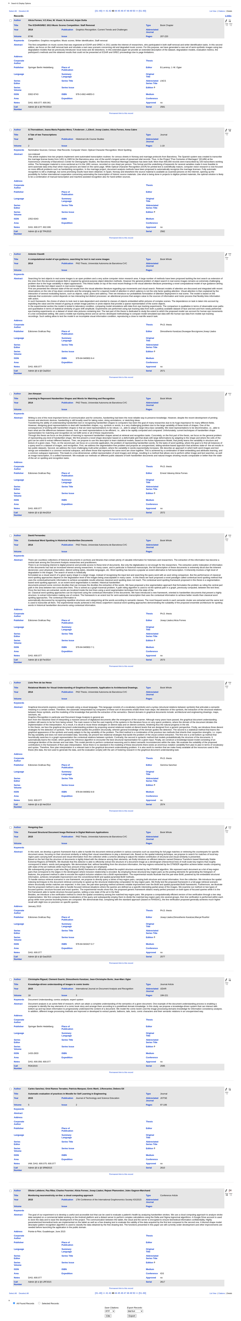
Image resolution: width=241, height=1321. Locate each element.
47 (125, 11)
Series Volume (17, 88)
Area (16, 98)
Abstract (18, 44)
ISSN (16, 94)
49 (131, 11)
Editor (149, 67)
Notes (17, 102)
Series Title (67, 81)
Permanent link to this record (121, 113)
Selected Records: (50, 1303)
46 (122, 11)
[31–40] (99, 11)
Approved (151, 102)
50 (134, 11)
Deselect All (24, 11)
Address (18, 56)
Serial (149, 107)
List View (213, 11)
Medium (150, 94)
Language (19, 74)
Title (16, 25)
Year (16, 29)
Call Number (18, 108)
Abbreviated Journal (152, 30)
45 (119, 11)
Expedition (67, 98)
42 (110, 11)
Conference (152, 98)
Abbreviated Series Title (152, 82)
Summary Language (67, 75)
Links (228, 16)
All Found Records (25, 1303)
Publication (67, 29)
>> (137, 11)
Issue (64, 36)
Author (17, 20)
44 (116, 11)
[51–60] (142, 11)
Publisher (19, 67)
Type (148, 25)
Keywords (19, 40)
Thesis (149, 60)
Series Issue (68, 87)
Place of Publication (67, 68)
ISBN (64, 94)
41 (107, 11)
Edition (149, 87)
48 (128, 11)
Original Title (150, 75)
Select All (13, 11)
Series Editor (17, 82)
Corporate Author (19, 61)
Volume (17, 36)
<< (104, 11)
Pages (149, 36)
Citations (221, 11)
